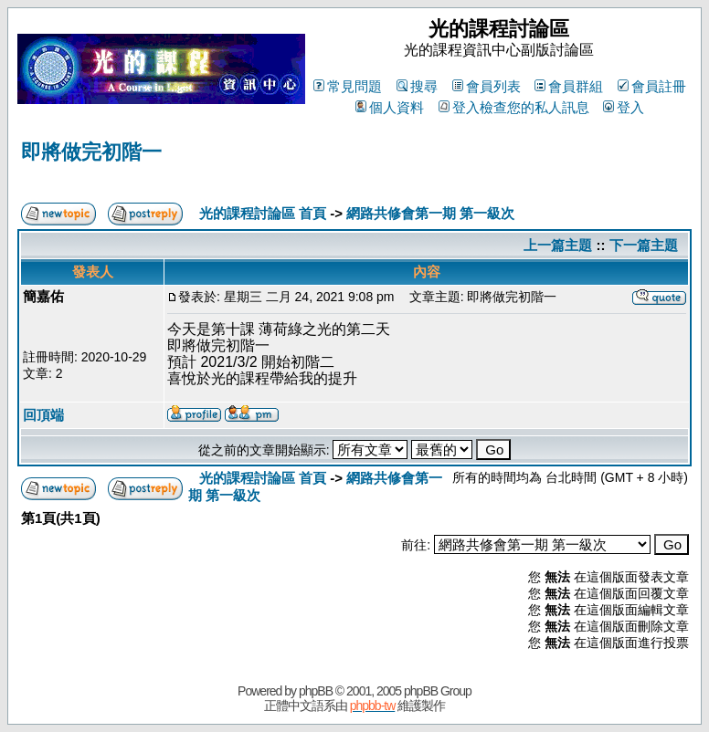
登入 (623, 107)
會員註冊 (652, 86)
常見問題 (347, 86)
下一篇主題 (643, 245)
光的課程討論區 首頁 (262, 213)
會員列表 (486, 86)
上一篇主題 (558, 245)
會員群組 (568, 86)
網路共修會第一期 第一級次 (430, 213)
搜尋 (417, 86)
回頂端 (43, 415)
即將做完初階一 (91, 152)
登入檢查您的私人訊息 (514, 107)
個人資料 (389, 107)
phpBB (316, 691)
